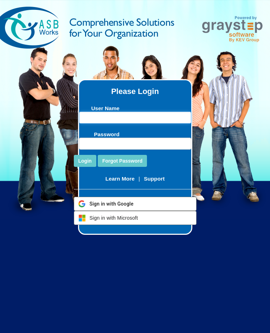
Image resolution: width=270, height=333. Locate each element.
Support (154, 179)
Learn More (120, 179)
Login (85, 161)
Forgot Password (122, 161)
